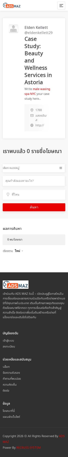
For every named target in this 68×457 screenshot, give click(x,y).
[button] (19, 251)
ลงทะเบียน (9, 346)
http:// (39, 125)
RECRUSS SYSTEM (28, 448)
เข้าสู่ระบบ (8, 340)
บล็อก (6, 367)
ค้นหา (34, 207)
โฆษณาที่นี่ (9, 411)
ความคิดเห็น (10, 385)
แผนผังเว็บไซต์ (11, 417)
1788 (38, 110)
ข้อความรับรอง (11, 373)
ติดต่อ (6, 391)
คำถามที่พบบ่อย (12, 379)
